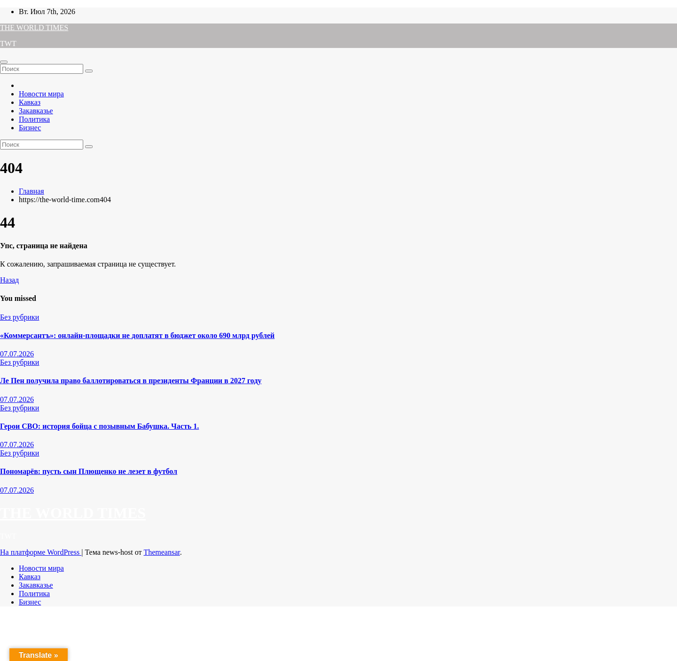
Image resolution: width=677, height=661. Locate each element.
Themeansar (161, 552)
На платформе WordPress (40, 552)
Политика (34, 119)
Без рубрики (19, 317)
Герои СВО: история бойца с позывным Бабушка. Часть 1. (99, 426)
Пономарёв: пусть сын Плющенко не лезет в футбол (88, 471)
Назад (9, 280)
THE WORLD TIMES (34, 27)
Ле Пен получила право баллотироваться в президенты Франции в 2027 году (130, 381)
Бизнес (30, 128)
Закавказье (36, 111)
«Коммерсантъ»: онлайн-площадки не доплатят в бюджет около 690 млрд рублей (137, 335)
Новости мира (41, 94)
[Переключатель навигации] (4, 62)
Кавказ (29, 102)
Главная (31, 191)
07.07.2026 (17, 354)
